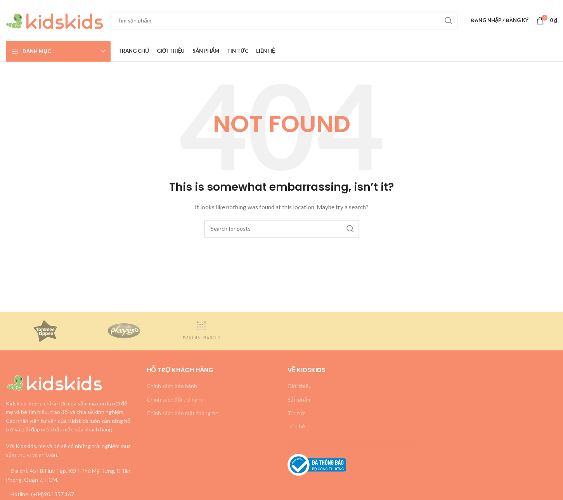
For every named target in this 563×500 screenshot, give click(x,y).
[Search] (284, 20)
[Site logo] (54, 19)
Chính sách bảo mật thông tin (182, 413)
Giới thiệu (300, 386)
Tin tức (296, 413)
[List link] (70, 494)
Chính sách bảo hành (172, 386)
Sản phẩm (300, 399)
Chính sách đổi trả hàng (175, 399)
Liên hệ (296, 426)
